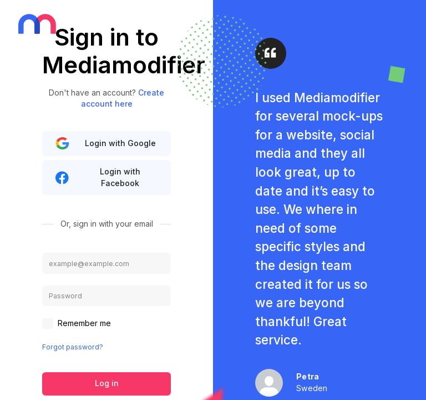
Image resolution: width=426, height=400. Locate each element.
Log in (107, 383)
